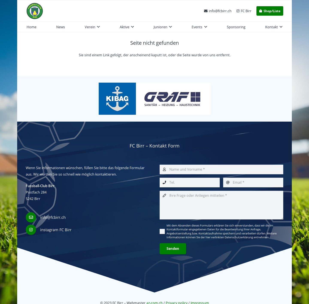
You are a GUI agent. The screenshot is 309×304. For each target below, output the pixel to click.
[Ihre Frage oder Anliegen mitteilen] (221, 205)
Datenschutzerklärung (239, 237)
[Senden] (173, 248)
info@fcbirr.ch (53, 217)
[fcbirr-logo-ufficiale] (35, 10)
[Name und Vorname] (221, 169)
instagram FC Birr (55, 229)
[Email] (253, 182)
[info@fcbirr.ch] (33, 217)
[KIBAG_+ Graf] (154, 99)
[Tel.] (190, 182)
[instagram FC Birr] (33, 230)
